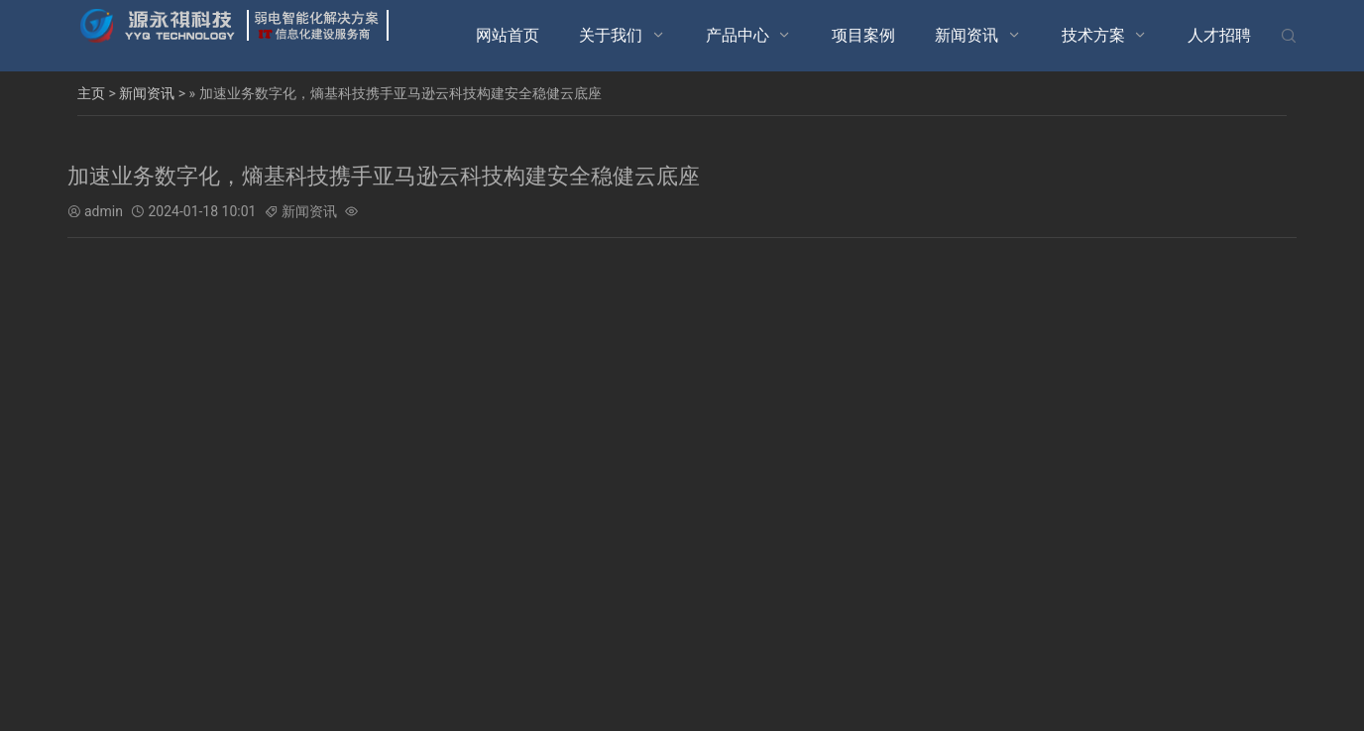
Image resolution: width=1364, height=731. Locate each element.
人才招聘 (1219, 35)
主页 (91, 93)
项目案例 (863, 35)
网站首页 (507, 35)
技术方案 (1093, 35)
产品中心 (737, 35)
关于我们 (610, 35)
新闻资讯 (966, 35)
